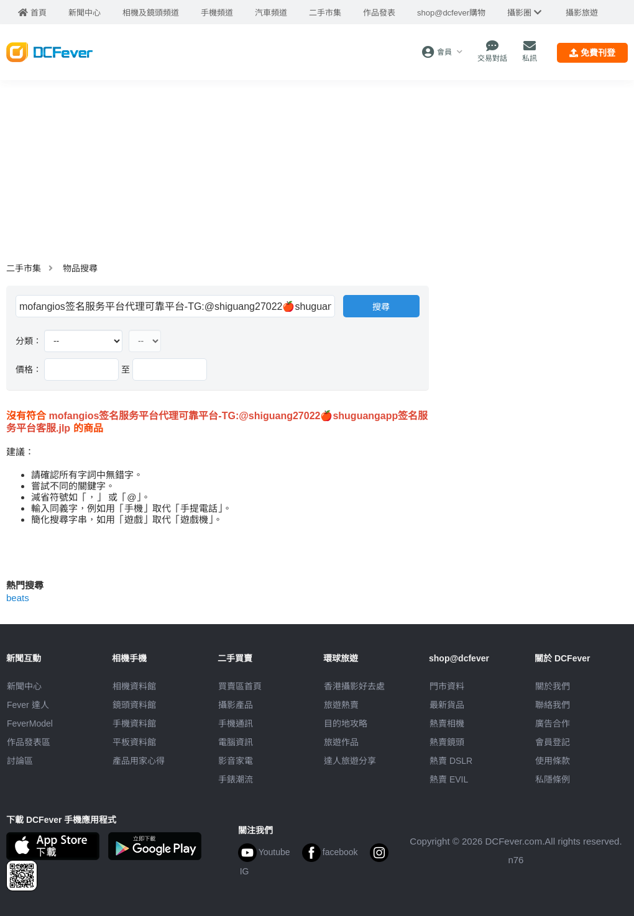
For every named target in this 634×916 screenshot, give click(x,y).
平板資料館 (134, 742)
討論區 (20, 761)
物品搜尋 (80, 268)
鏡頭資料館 (134, 705)
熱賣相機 (447, 723)
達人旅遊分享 (350, 761)
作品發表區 (28, 742)
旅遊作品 (341, 742)
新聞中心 (24, 686)
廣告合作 (552, 723)
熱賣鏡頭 (447, 742)
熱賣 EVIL (449, 779)
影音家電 (235, 761)
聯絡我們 (552, 705)
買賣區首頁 (240, 686)
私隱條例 (552, 779)
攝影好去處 (354, 686)
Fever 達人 (28, 705)
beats (17, 597)
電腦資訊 (235, 742)
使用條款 (552, 761)
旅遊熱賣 (341, 705)
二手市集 (23, 268)
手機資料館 (134, 723)
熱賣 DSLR (451, 761)
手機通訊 (235, 723)
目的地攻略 (345, 723)
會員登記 (552, 742)
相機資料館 (134, 686)
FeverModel (30, 723)
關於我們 (552, 686)
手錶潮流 (235, 779)
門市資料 (447, 686)
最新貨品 (447, 705)
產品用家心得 (139, 761)
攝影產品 (235, 705)
